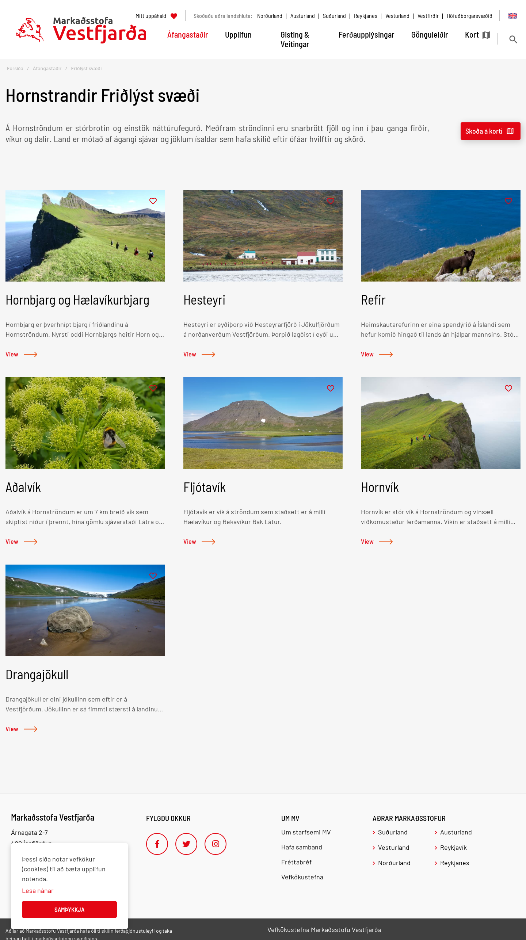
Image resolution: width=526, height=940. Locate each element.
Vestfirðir (428, 15)
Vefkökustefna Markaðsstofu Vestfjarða (324, 929)
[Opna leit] (513, 39)
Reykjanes (365, 15)
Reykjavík (453, 847)
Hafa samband (301, 847)
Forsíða (15, 68)
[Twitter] (186, 844)
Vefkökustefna (302, 877)
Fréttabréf (296, 862)
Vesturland (397, 15)
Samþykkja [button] (69, 909)
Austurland (302, 15)
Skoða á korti (484, 130)
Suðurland (334, 15)
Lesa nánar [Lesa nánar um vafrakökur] (38, 890)
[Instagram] (215, 844)
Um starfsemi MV (306, 832)
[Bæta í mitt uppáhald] (153, 201)
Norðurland (269, 15)
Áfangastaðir (47, 68)
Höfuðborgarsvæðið (469, 15)
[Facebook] (157, 844)
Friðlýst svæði (86, 68)
